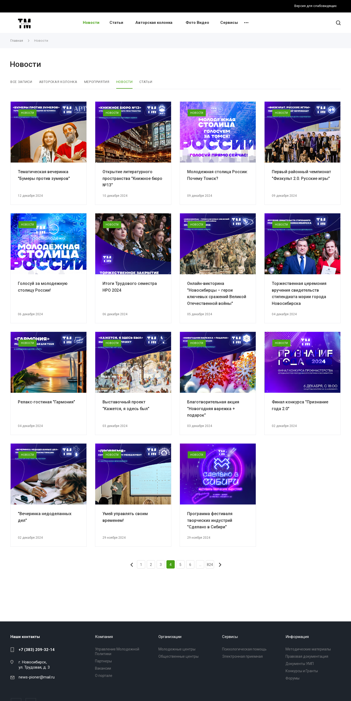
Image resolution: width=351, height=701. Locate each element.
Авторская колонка (153, 22)
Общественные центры (178, 656)
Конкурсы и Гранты (302, 671)
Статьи (116, 22)
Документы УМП (300, 664)
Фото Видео (197, 22)
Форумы (292, 678)
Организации (169, 636)
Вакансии (103, 668)
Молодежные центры (176, 649)
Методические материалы (308, 649)
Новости (91, 22)
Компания (104, 636)
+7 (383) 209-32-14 (37, 649)
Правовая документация (307, 656)
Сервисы (229, 22)
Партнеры (103, 661)
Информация (297, 636)
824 (210, 565)
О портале (103, 676)
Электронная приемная (242, 656)
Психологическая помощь (244, 649)
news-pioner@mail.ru (37, 677)
